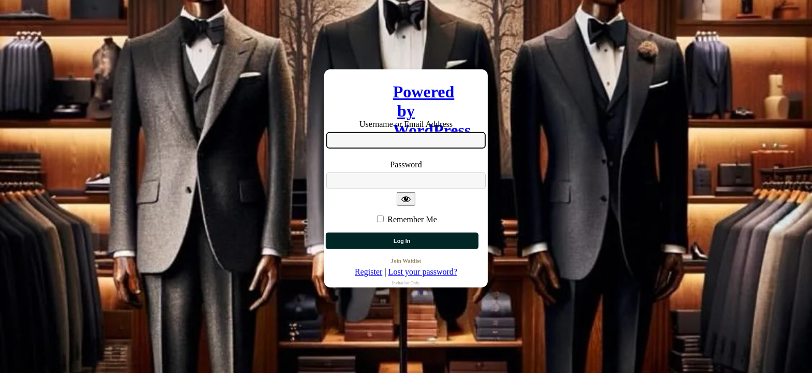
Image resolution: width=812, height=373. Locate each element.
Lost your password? (422, 271)
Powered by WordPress (406, 95)
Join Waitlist (406, 260)
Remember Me (412, 218)
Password (406, 164)
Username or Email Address (406, 124)
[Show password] (406, 198)
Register (368, 271)
